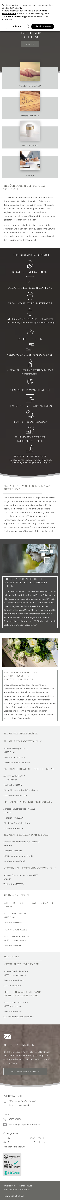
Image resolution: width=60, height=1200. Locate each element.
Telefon (6, 922)
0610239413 (16, 850)
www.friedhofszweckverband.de (18, 1016)
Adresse (7, 913)
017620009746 (18, 757)
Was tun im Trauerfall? (30, 86)
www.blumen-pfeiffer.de (14, 861)
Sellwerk (20, 1196)
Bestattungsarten (30, 145)
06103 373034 (15, 1119)
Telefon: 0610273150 (12, 1011)
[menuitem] (9, 1186)
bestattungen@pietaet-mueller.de (24, 1124)
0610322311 (16, 945)
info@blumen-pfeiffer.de (21, 856)
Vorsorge (30, 175)
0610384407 (16, 785)
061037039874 (17, 884)
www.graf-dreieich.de (13, 828)
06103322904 (17, 922)
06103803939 (17, 817)
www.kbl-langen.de (12, 985)
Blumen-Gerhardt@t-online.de (24, 790)
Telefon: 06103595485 (13, 980)
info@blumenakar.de (20, 762)
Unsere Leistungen (30, 115)
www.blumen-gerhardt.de (15, 795)
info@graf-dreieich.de (20, 823)
